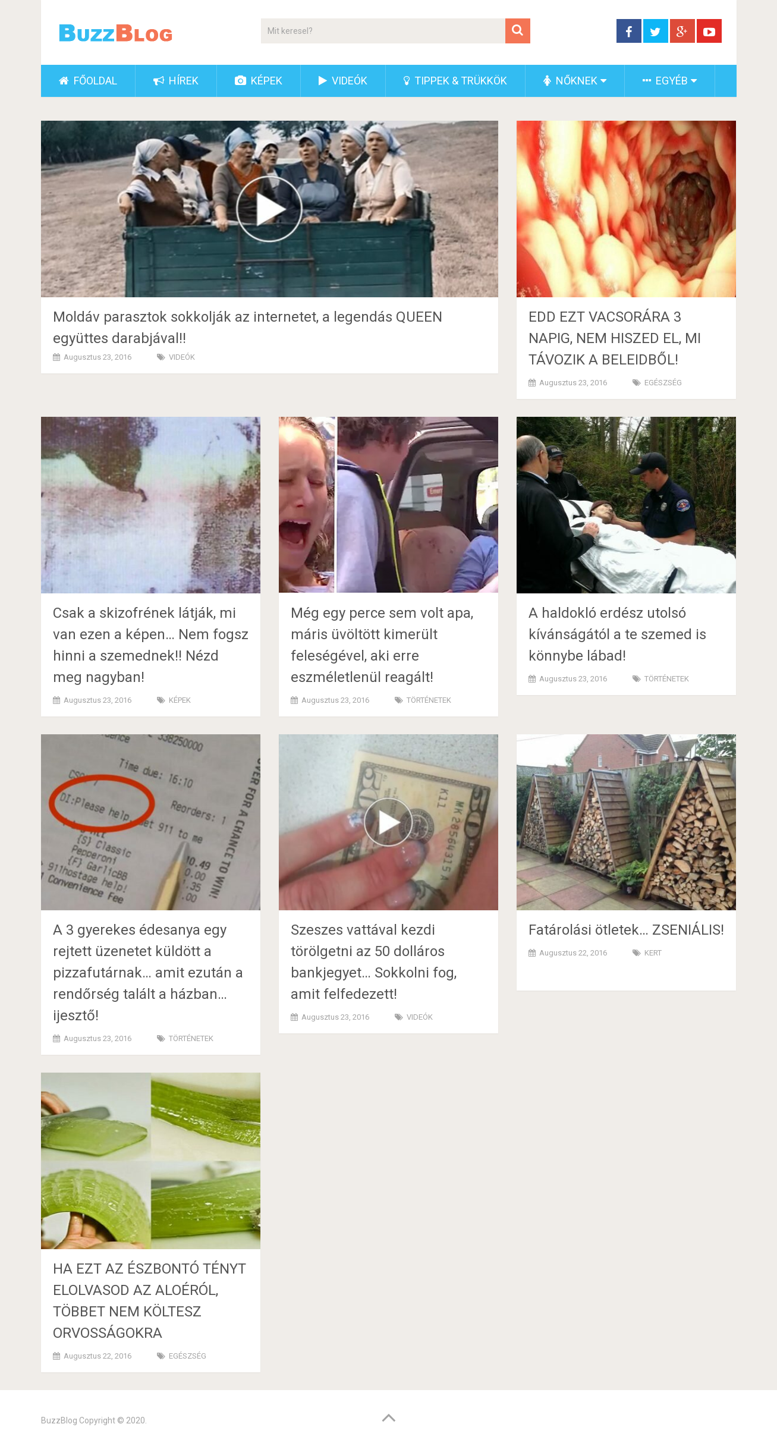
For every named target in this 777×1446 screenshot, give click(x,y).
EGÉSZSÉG (663, 382)
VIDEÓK (343, 80)
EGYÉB (665, 80)
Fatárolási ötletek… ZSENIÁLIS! (626, 930)
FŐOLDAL (88, 80)
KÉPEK (258, 80)
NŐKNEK (570, 80)
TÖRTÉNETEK (429, 700)
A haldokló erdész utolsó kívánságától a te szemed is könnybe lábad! (617, 634)
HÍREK (176, 80)
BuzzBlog (59, 1420)
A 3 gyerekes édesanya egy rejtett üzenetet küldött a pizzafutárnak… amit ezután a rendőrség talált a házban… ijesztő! (148, 973)
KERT (653, 952)
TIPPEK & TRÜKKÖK (455, 80)
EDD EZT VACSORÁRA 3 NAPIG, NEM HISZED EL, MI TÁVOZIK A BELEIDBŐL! (615, 338)
